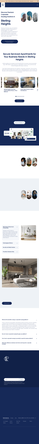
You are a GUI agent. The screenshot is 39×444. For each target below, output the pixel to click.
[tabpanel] (28, 85)
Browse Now (19, 100)
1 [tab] (16, 96)
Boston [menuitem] (11, 422)
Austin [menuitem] (11, 421)
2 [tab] (17, 96)
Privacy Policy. (10, 384)
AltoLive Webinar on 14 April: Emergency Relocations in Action (18, 1)
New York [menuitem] (18, 421)
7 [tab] (21, 96)
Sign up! (31, 1)
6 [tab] (20, 96)
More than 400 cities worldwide (28, 417)
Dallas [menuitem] (4, 422)
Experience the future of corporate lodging (9, 41)
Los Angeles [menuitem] (5, 421)
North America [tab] (6, 417)
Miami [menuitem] (31, 421)
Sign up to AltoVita (19, 123)
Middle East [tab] (20, 417)
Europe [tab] (12, 417)
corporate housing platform (10, 322)
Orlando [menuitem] (24, 421)
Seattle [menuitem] (17, 422)
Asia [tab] (16, 417)
